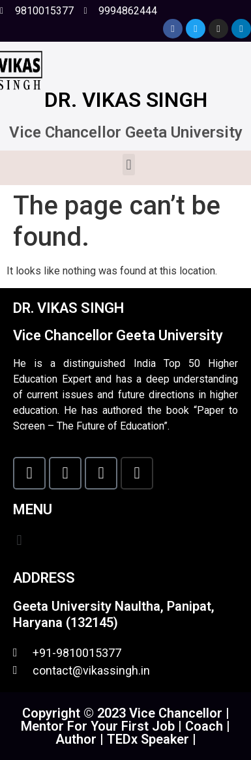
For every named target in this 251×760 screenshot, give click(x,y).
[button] (129, 164)
